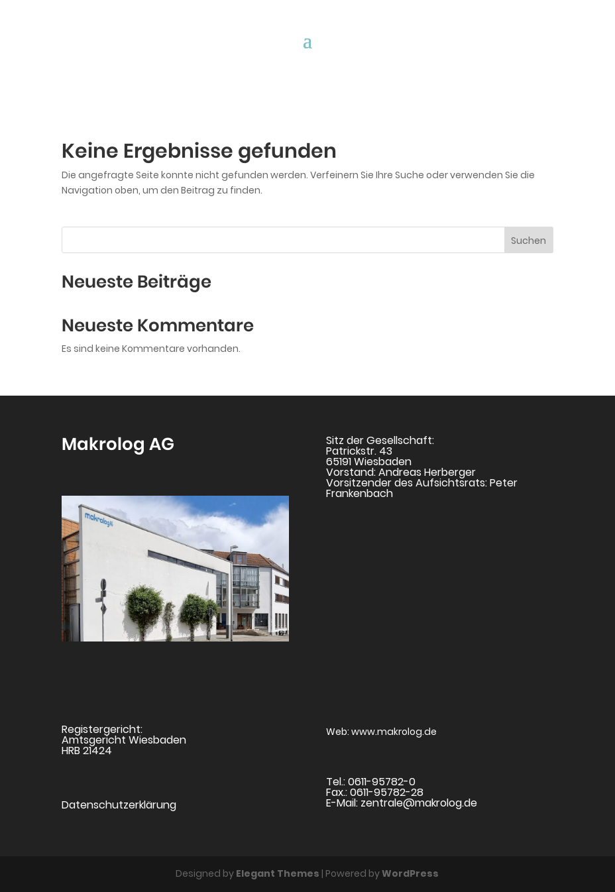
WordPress (410, 873)
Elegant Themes (277, 873)
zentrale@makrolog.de (419, 802)
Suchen (528, 240)
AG (159, 444)
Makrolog (103, 444)
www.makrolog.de (394, 731)
